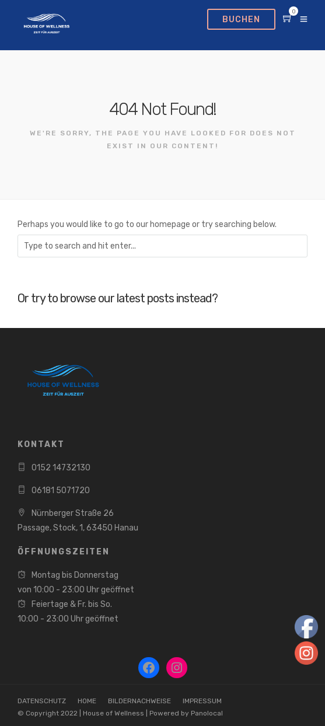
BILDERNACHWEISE (139, 701)
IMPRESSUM (202, 701)
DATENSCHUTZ (42, 701)
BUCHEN (241, 20)
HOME (87, 701)
